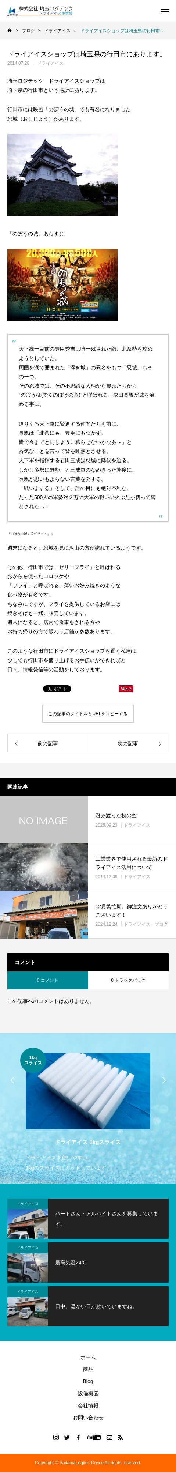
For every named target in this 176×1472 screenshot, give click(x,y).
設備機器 (88, 1393)
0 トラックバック (128, 980)
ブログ (161, 924)
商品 (88, 1369)
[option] (88, 1110)
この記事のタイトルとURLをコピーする (87, 713)
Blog (88, 1381)
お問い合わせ (88, 1417)
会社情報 (88, 1405)
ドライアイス (50, 63)
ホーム (88, 1357)
